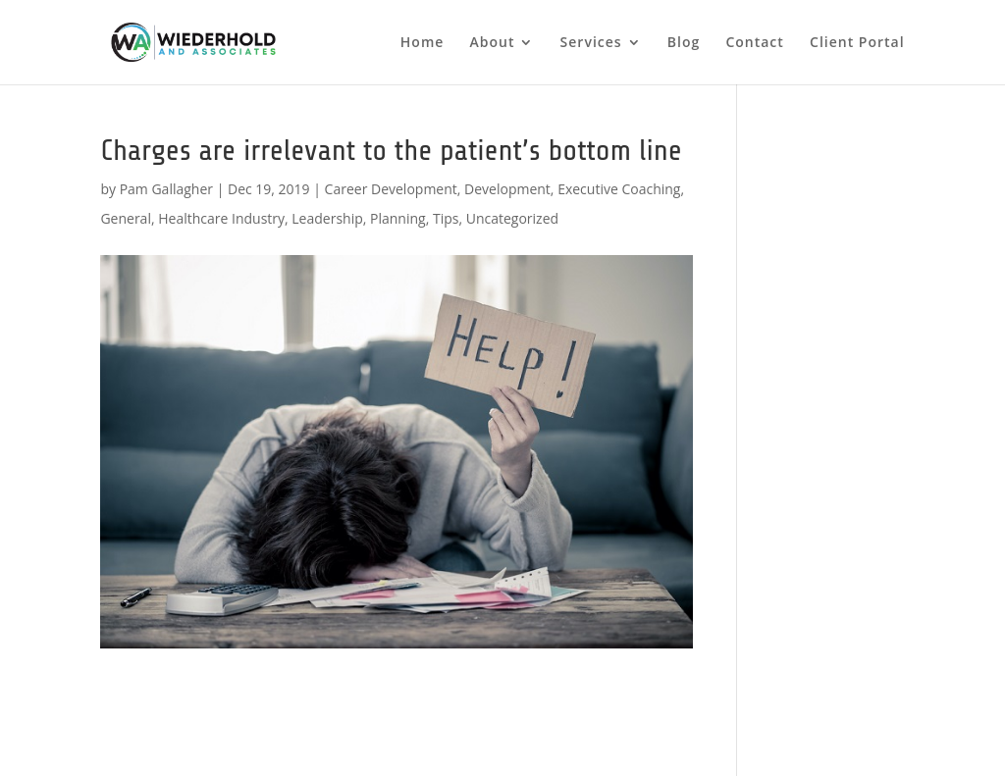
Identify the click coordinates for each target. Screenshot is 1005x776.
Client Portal (857, 43)
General (125, 218)
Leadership (326, 218)
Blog (683, 43)
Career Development (391, 189)
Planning (398, 218)
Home (422, 43)
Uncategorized (512, 218)
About (492, 43)
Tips (445, 218)
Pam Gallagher (166, 189)
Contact (754, 43)
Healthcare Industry (221, 218)
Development (507, 189)
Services (591, 43)
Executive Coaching (618, 189)
